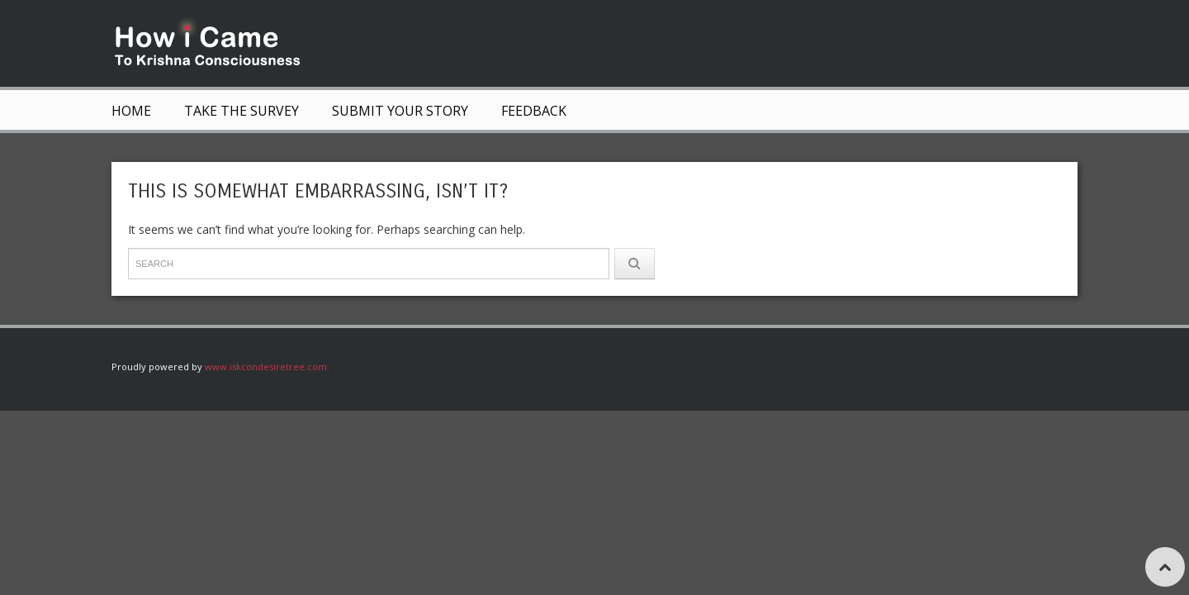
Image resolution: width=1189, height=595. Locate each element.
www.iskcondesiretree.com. (267, 366)
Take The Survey (241, 110)
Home (131, 110)
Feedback (533, 110)
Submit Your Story (400, 110)
